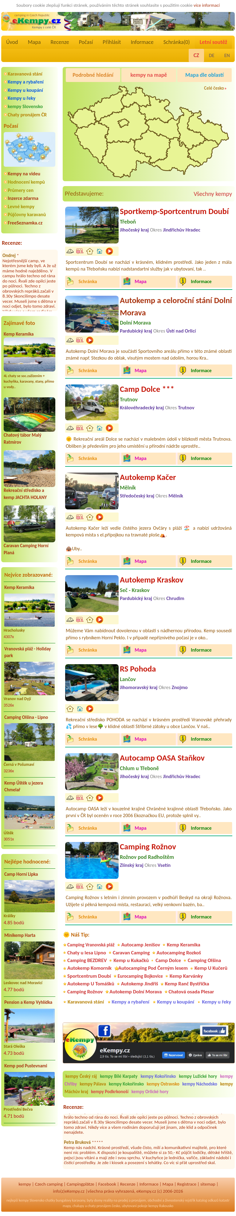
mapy (67, 1206)
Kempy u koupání (25, 90)
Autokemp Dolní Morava (135, 991)
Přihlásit (112, 42)
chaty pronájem (99, 1206)
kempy (24, 1184)
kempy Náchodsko (199, 1084)
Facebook (107, 1184)
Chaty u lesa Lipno (86, 952)
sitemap (207, 1184)
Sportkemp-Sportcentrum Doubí (174, 211)
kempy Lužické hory (198, 1076)
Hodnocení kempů (26, 182)
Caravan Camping (131, 952)
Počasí (86, 42)
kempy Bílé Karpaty (118, 1076)
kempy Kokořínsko (158, 1076)
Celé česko (214, 88)
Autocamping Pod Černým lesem (153, 968)
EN (227, 55)
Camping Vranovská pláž (91, 945)
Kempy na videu (24, 174)
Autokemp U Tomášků (90, 983)
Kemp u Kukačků (131, 960)
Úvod (12, 42)
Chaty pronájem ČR (27, 115)
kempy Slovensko (25, 106)
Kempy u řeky (21, 98)
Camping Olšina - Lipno (26, 717)
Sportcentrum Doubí (89, 976)
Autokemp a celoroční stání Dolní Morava (176, 306)
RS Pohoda (138, 669)
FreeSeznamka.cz (25, 223)
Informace (142, 42)
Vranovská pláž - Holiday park (27, 652)
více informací (207, 5)
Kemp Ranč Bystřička (187, 983)
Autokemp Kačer (148, 477)
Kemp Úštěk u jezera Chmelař (23, 786)
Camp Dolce (168, 960)
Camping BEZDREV (87, 960)
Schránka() (176, 42)
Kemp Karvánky (186, 976)
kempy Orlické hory (150, 1091)
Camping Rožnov (148, 847)
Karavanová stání (25, 74)
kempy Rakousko (160, 1206)
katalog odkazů (207, 1200)
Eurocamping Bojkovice (140, 976)
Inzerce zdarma (23, 198)
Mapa (34, 42)
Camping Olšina (204, 960)
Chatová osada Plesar (191, 991)
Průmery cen (20, 190)
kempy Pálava (93, 1084)
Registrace (186, 1184)
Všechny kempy (213, 193)
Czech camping (49, 1184)
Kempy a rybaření (26, 82)
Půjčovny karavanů (27, 214)
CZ (196, 55)
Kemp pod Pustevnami (25, 1066)
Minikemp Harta (19, 935)
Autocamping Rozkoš (178, 952)
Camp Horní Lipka (21, 874)
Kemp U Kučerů (211, 968)
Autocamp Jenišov (140, 944)
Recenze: (12, 243)
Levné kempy (21, 206)
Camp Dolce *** (147, 389)
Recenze (60, 42)
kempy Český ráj (81, 1076)
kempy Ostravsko (163, 1084)
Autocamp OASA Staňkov (162, 758)
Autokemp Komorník (89, 968)
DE (211, 55)
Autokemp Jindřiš (139, 983)
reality (108, 1200)
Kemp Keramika (18, 334)
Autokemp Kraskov (151, 580)
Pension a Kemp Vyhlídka (28, 1002)
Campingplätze (80, 1184)
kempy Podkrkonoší (109, 1091)
